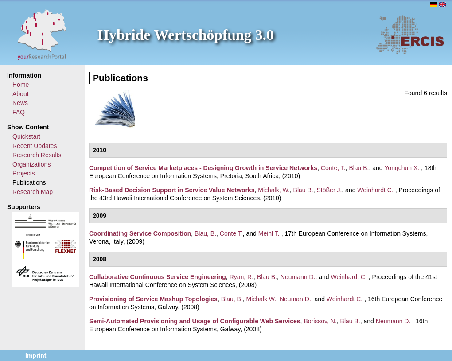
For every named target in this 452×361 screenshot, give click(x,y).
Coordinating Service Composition (140, 233)
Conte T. (231, 233)
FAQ (18, 112)
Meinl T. (269, 233)
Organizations (31, 164)
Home (20, 84)
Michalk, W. (274, 190)
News (20, 102)
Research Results (37, 155)
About (20, 93)
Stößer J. (329, 190)
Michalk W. (261, 299)
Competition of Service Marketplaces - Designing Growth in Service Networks (203, 167)
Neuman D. (295, 299)
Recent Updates (34, 145)
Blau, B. (205, 233)
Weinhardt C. (375, 190)
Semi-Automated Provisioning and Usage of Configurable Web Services (194, 321)
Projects (23, 173)
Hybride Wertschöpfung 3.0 (185, 35)
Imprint (35, 355)
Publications (29, 182)
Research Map (32, 191)
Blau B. (359, 167)
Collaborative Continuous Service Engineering (157, 276)
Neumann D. (298, 276)
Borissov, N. (320, 321)
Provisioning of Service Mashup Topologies (153, 299)
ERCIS (410, 34)
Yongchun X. (401, 167)
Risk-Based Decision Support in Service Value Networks (171, 190)
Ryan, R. (241, 276)
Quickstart (26, 136)
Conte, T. (333, 167)
